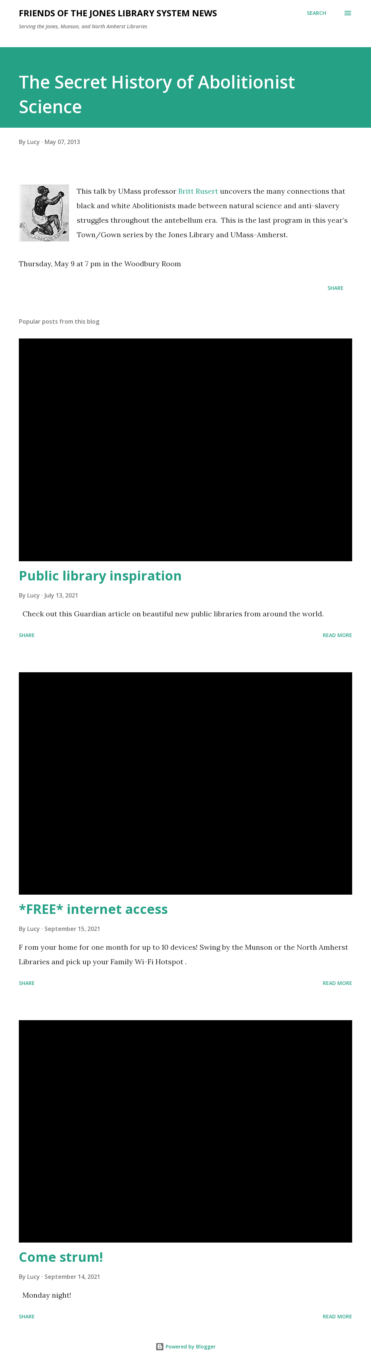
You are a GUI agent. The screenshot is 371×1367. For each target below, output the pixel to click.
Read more (337, 635)
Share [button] (335, 287)
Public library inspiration (100, 575)
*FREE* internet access (93, 909)
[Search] (316, 13)
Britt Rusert (198, 191)
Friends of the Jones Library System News (118, 13)
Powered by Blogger (185, 1346)
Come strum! (61, 1257)
